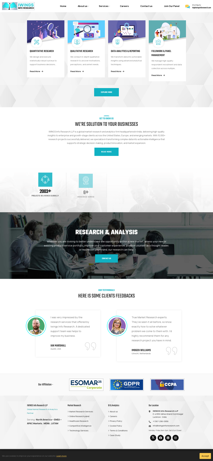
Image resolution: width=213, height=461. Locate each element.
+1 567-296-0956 (160, 421)
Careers (124, 6)
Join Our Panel (171, 6)
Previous (23, 336)
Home (63, 6)
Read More (36, 71)
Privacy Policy (116, 421)
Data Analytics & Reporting (125, 51)
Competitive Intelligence (80, 425)
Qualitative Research (81, 51)
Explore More (106, 92)
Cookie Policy (116, 425)
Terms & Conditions (119, 430)
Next (189, 336)
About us (82, 6)
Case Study (115, 435)
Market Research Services (81, 411)
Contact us (146, 6)
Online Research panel (79, 416)
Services (103, 6)
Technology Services (78, 430)
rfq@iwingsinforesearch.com (201, 7)
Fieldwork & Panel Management (161, 53)
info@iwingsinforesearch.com (166, 425)
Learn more (61, 456)
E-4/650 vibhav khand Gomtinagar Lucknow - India (168, 414)
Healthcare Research (78, 421)
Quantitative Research (42, 51)
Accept (205, 455)
